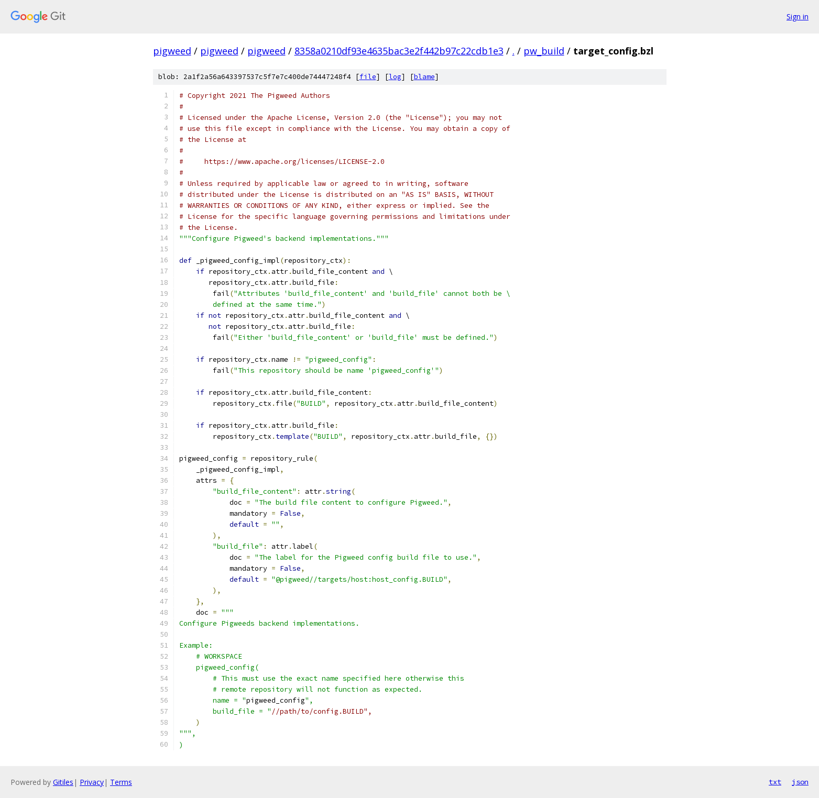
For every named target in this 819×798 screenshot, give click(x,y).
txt (775, 781)
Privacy (92, 782)
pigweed (172, 51)
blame (424, 76)
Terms (121, 782)
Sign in (798, 16)
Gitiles (63, 782)
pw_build (543, 51)
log (395, 76)
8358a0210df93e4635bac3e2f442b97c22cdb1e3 (399, 51)
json (800, 781)
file (367, 76)
